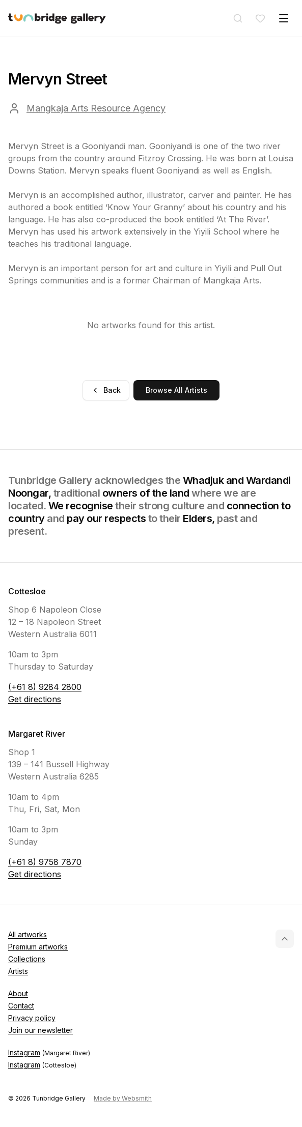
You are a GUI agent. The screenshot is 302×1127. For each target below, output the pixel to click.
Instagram (49, 1052)
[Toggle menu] (283, 18)
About (18, 993)
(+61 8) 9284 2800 (44, 687)
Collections (26, 959)
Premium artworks (38, 946)
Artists (18, 971)
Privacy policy (32, 1018)
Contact (21, 1005)
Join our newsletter (40, 1030)
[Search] (238, 18)
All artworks (27, 934)
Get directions (34, 699)
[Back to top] (285, 939)
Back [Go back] (106, 390)
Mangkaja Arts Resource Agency (96, 108)
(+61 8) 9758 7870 (44, 862)
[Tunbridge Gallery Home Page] (57, 18)
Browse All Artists (176, 390)
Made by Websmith (123, 1098)
